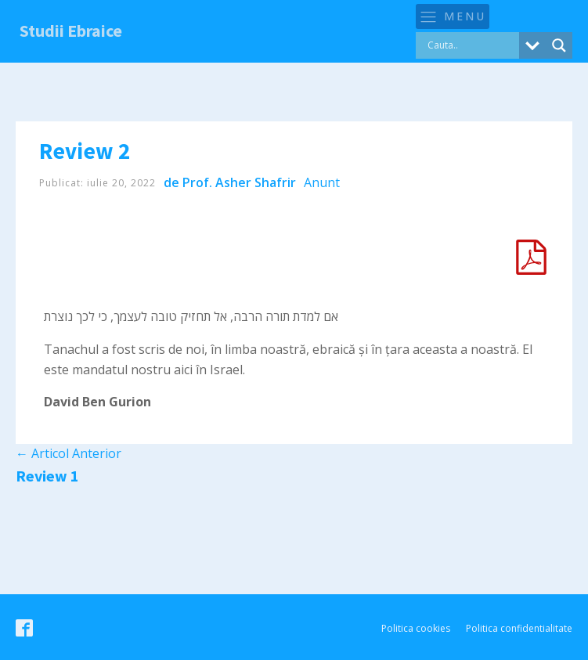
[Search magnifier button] (559, 45)
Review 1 (47, 475)
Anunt (322, 182)
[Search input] (471, 45)
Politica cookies (415, 628)
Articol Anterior (68, 453)
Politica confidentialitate (519, 628)
